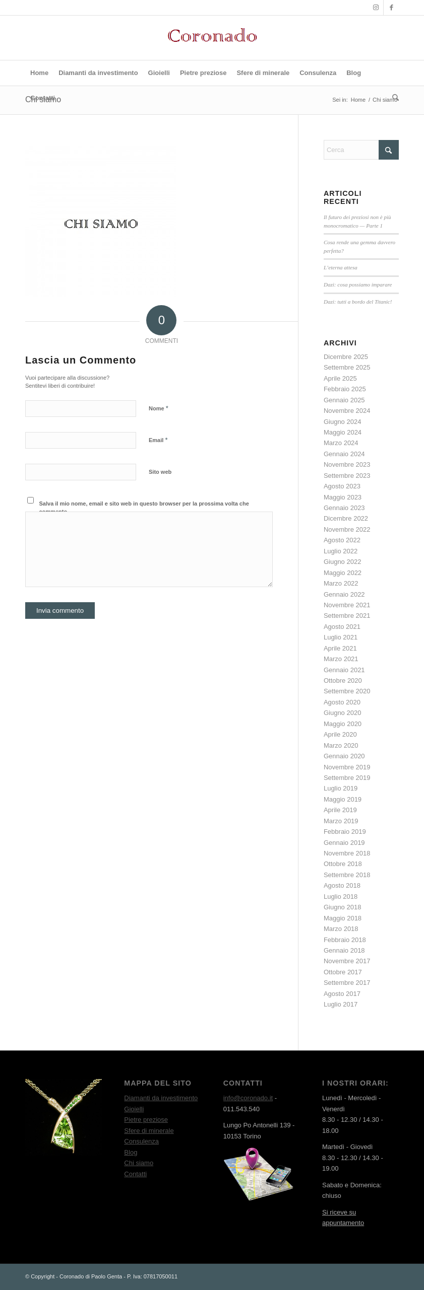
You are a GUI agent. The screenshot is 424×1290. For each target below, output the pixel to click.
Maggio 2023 (342, 497)
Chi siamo (138, 1163)
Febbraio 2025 (345, 389)
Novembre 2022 (347, 529)
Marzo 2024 (341, 443)
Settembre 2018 (347, 875)
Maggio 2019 (342, 799)
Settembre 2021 (347, 615)
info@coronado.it (248, 1098)
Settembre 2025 (347, 367)
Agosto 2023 (342, 486)
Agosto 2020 (342, 702)
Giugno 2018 (342, 907)
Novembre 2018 (347, 853)
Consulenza (141, 1141)
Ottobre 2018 (343, 864)
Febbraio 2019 (345, 831)
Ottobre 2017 (343, 972)
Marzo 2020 (341, 745)
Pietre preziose (146, 1119)
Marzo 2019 (341, 821)
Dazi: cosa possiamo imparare (358, 284)
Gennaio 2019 (344, 842)
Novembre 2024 (347, 410)
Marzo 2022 (341, 583)
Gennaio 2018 (344, 950)
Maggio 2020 (342, 724)
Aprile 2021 (340, 648)
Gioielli (134, 1109)
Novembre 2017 (347, 961)
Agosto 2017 (342, 993)
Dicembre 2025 (346, 357)
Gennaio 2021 (344, 670)
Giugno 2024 (342, 421)
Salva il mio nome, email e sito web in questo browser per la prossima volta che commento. (144, 507)
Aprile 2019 (340, 810)
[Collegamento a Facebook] (391, 7)
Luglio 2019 (340, 788)
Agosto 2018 (342, 885)
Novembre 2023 (347, 464)
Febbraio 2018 (345, 940)
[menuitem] (39, 73)
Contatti (135, 1174)
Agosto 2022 (342, 540)
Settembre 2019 (347, 777)
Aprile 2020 (340, 734)
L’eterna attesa (340, 267)
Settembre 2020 (347, 691)
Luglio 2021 (340, 637)
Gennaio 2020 (344, 756)
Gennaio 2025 (344, 400)
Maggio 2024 (342, 432)
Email (158, 440)
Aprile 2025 (340, 378)
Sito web (160, 472)
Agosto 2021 (342, 626)
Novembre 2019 (347, 767)
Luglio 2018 (340, 896)
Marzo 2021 (341, 659)
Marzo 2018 (341, 929)
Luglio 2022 (340, 551)
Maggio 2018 (342, 918)
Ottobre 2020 (343, 680)
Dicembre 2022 (346, 518)
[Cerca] (393, 98)
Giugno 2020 (342, 712)
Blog (130, 1152)
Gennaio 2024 (344, 454)
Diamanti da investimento (161, 1098)
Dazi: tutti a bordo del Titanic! (358, 302)
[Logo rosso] (212, 38)
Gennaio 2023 (344, 508)
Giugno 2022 (342, 561)
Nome (158, 408)
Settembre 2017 (347, 982)
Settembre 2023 (347, 475)
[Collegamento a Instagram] (376, 7)
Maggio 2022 (342, 573)
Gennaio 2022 (344, 594)
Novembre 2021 (347, 605)
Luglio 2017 (340, 1004)
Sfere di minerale (148, 1130)
